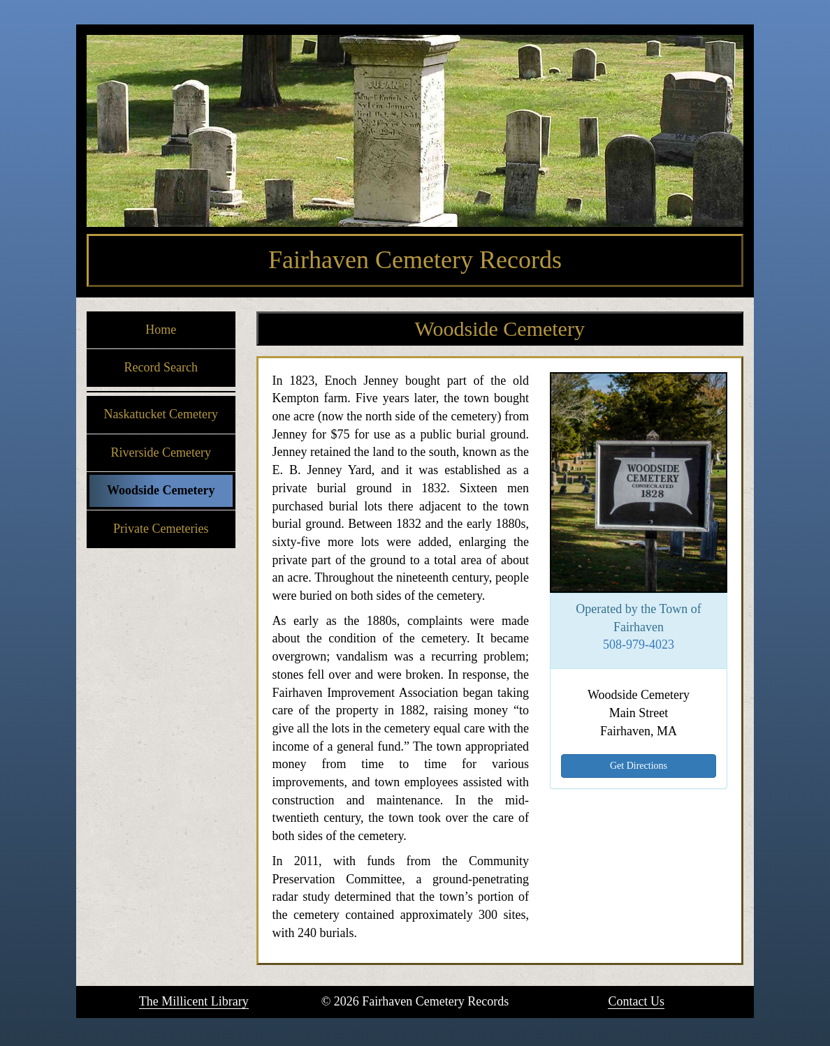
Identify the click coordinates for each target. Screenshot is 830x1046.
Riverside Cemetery (161, 452)
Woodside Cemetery (160, 490)
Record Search (161, 367)
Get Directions (638, 765)
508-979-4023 (638, 644)
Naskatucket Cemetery (161, 414)
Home (160, 330)
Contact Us (636, 1001)
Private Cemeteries (160, 529)
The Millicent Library (194, 1001)
